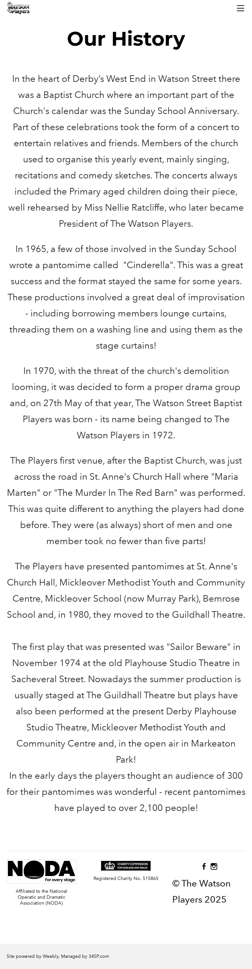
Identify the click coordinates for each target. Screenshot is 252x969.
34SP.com (99, 956)
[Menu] (240, 8)
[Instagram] (214, 866)
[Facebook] (204, 866)
